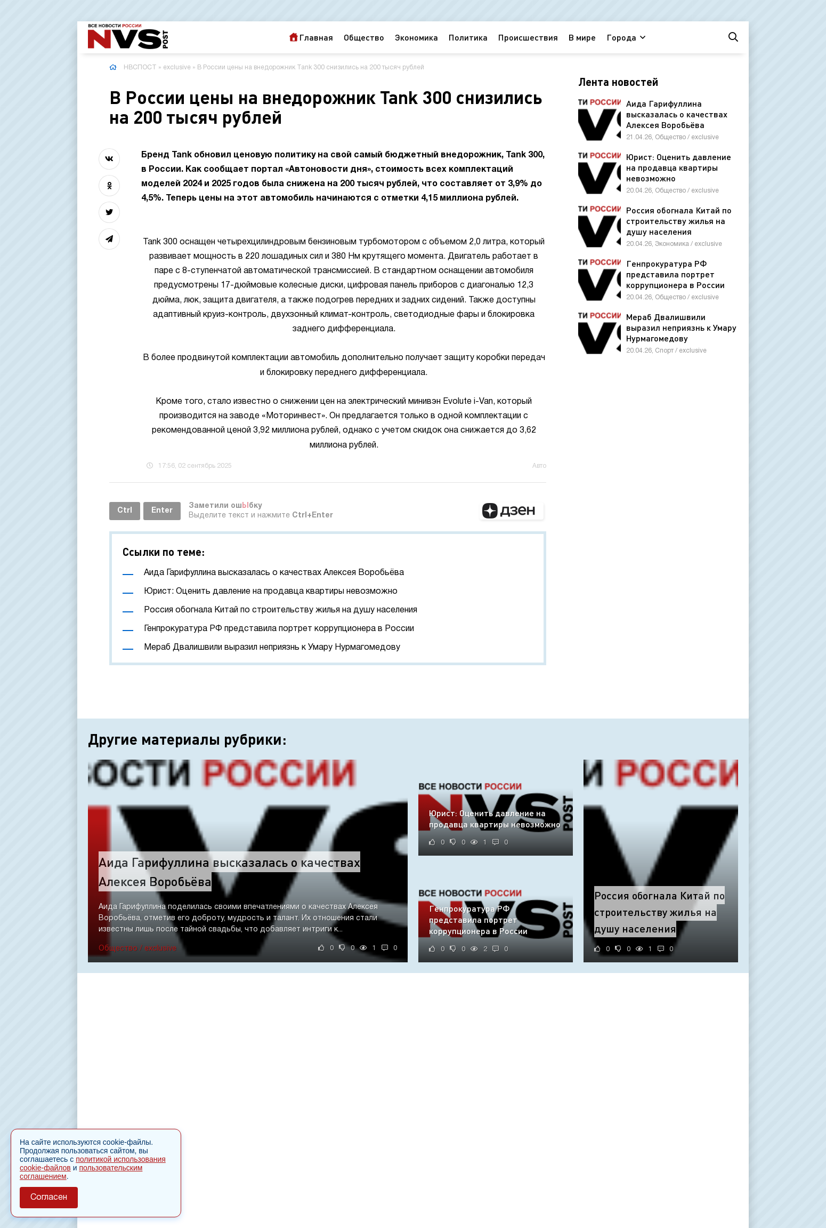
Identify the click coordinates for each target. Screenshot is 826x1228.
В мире (582, 37)
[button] (512, 511)
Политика (468, 37)
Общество (364, 37)
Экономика (416, 37)
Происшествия (528, 37)
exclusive (177, 67)
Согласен (48, 1197)
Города (621, 37)
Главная (316, 37)
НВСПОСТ (140, 67)
